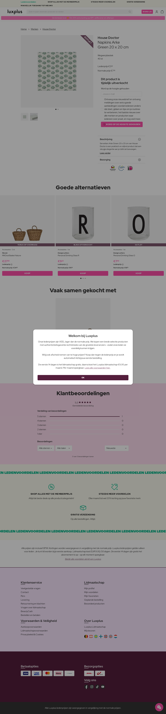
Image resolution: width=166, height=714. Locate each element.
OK (83, 377)
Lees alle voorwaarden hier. (97, 367)
